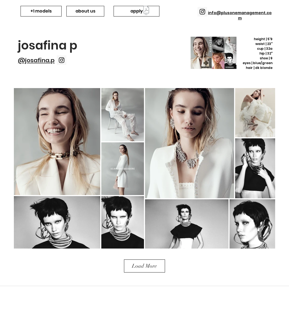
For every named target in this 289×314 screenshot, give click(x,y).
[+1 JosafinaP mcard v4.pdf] (213, 53)
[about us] (85, 11)
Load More (144, 266)
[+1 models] (41, 11)
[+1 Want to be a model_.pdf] (146, 11)
